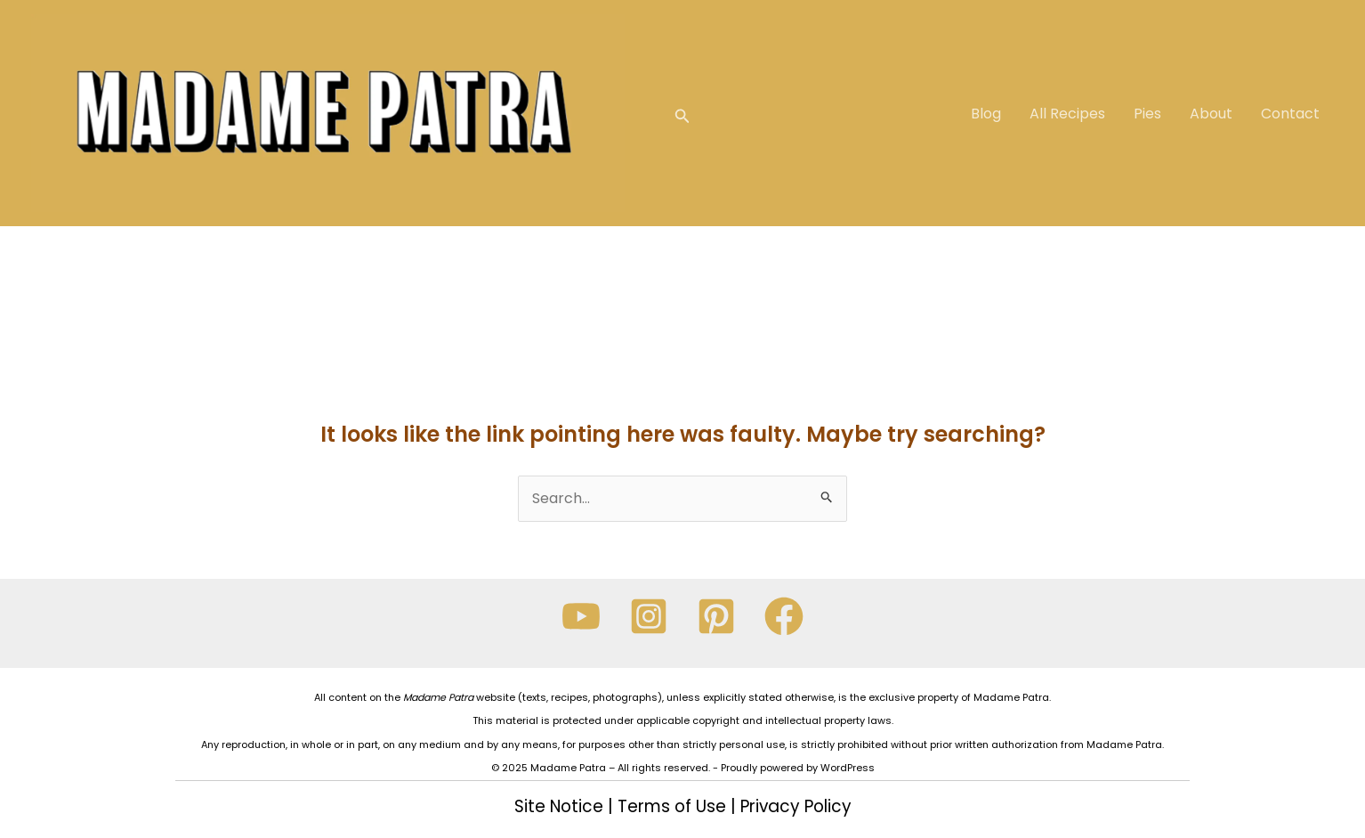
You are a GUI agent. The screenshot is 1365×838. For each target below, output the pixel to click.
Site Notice (558, 806)
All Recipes (1067, 113)
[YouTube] (581, 616)
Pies (1147, 113)
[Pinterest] (716, 616)
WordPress (847, 768)
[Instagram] (648, 616)
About (1211, 113)
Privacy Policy (796, 806)
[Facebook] (784, 616)
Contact (1290, 113)
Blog (986, 113)
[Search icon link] (682, 114)
